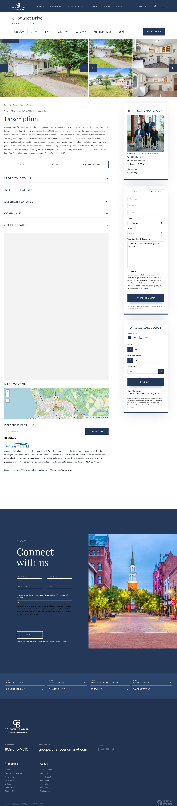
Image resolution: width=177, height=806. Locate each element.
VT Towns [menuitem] (93, 6)
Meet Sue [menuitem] (44, 787)
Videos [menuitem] (8, 784)
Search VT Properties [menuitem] (14, 773)
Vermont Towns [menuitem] (11, 780)
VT (22, 470)
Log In (147, 6)
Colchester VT (15, 689)
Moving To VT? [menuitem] (75, 6)
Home (6, 470)
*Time (129, 229)
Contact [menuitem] (120, 6)
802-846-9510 (137, 157)
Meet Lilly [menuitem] (44, 784)
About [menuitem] (107, 6)
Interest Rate (133, 366)
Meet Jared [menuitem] (45, 780)
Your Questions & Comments (138, 239)
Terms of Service (134, 308)
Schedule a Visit (155, 192)
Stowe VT (97, 689)
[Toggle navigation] (163, 6)
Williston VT (57, 689)
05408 (53, 470)
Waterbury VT (142, 689)
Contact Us (132, 169)
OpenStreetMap (95, 417)
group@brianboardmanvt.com (63, 749)
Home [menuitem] (7, 769)
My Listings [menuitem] (10, 777)
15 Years (144, 337)
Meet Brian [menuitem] (44, 773)
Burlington (43, 470)
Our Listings (132, 172)
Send (30, 635)
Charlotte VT (142, 683)
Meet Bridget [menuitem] (45, 777)
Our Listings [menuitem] (56, 6)
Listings (15, 470)
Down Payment (134, 355)
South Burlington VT (104, 683)
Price (129, 344)
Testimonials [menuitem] (45, 791)
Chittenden (31, 470)
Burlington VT (15, 683)
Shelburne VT (57, 683)
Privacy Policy (143, 288)
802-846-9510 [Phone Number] (16, 749)
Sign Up (139, 6)
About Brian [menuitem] (10, 787)
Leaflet (87, 417)
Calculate (146, 382)
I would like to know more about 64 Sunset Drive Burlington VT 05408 (44, 597)
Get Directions (97, 431)
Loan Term (132, 333)
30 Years (133, 337)
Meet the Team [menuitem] (46, 769)
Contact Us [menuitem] (10, 791)
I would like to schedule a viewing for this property (145, 254)
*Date (129, 218)
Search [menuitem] (40, 6)
